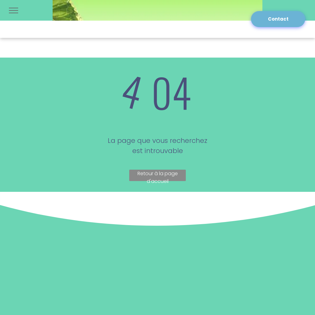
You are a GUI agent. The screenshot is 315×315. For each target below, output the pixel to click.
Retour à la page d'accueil (158, 175)
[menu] (14, 10)
